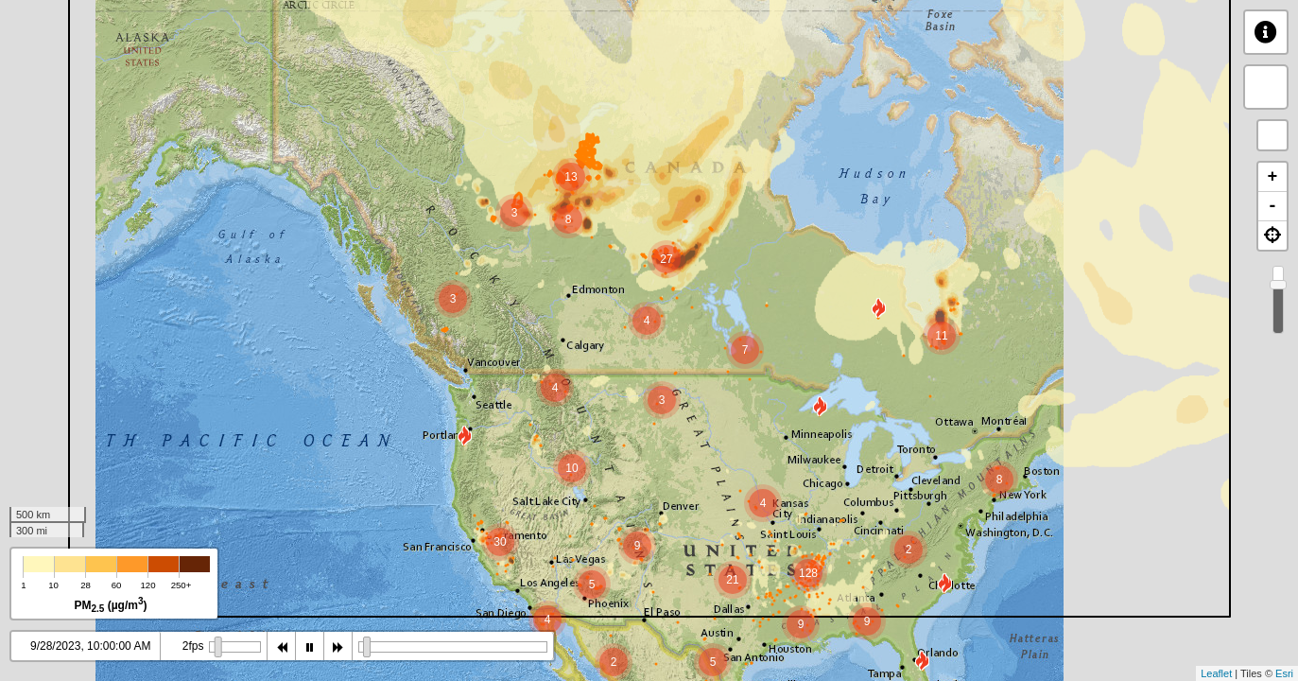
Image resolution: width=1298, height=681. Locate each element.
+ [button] (1273, 177)
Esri (1284, 673)
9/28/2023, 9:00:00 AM (87, 646)
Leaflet (1216, 673)
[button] (1272, 235)
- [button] (1273, 206)
